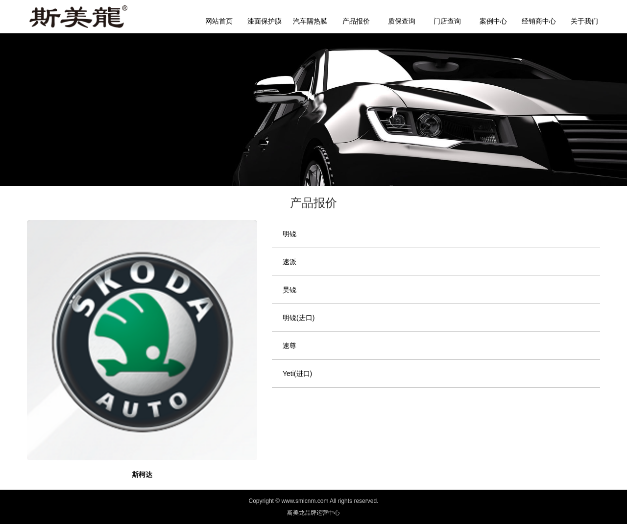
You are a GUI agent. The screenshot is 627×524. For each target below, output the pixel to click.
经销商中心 (539, 21)
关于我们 (584, 21)
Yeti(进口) (297, 373)
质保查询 (401, 21)
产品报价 (356, 21)
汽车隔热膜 (310, 21)
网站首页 (219, 21)
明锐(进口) (298, 318)
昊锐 (289, 290)
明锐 (289, 234)
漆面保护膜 (264, 21)
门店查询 (447, 21)
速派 (289, 262)
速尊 (289, 345)
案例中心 (493, 21)
